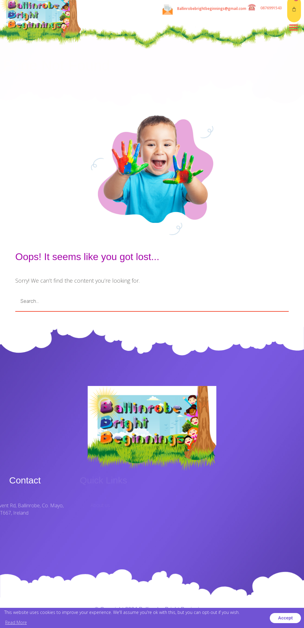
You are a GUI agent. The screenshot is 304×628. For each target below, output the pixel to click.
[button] (293, 8)
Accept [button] (285, 617)
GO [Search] (258, 301)
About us (124, 505)
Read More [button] (16, 622)
